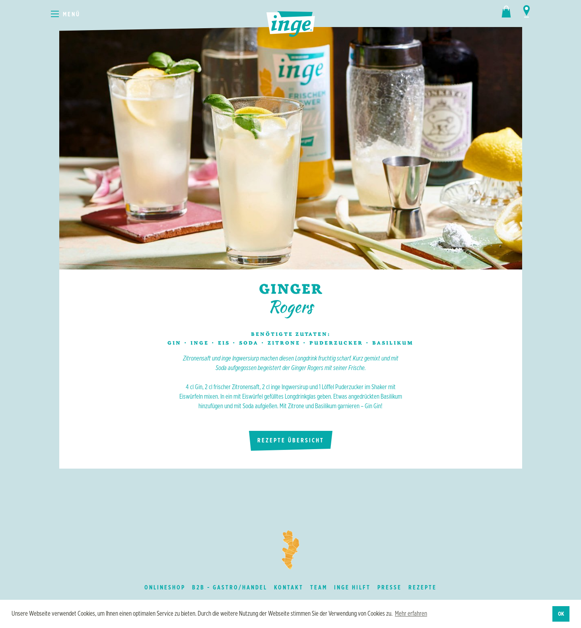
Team (318, 587)
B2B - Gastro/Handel (229, 587)
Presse (389, 587)
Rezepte (422, 587)
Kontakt (288, 587)
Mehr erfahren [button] (411, 613)
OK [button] (561, 613)
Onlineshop (164, 587)
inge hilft (352, 587)
